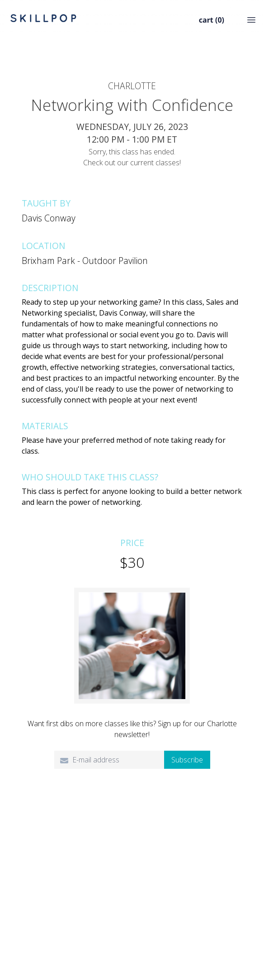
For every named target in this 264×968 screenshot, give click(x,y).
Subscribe (187, 760)
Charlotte (132, 86)
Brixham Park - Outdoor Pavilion (85, 260)
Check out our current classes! (132, 163)
